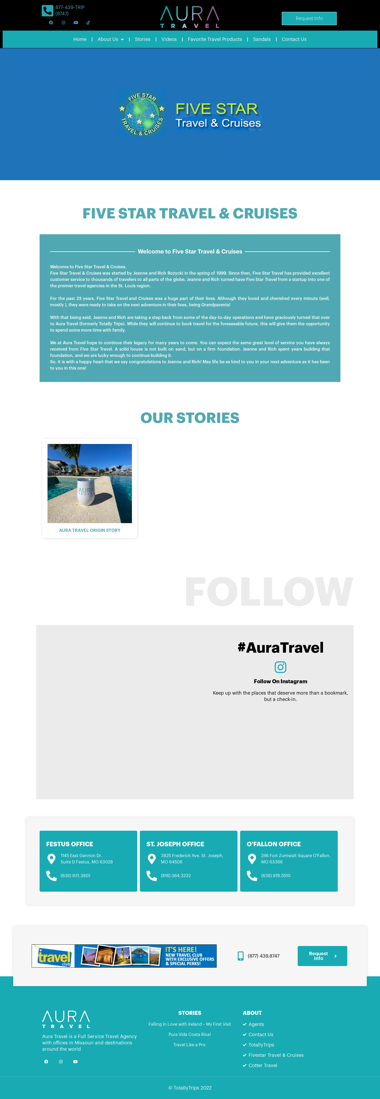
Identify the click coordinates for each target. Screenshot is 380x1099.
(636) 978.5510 (276, 876)
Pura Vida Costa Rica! (190, 1035)
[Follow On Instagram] (280, 667)
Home (80, 39)
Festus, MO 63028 (94, 862)
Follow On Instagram (280, 681)
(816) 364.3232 (176, 876)
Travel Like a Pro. (190, 1045)
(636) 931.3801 (75, 876)
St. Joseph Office (175, 844)
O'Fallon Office (274, 844)
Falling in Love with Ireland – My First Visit (190, 1024)
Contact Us (294, 39)
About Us (111, 39)
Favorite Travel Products (215, 39)
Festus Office (69, 844)
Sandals (262, 39)
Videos (169, 39)
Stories (142, 39)
